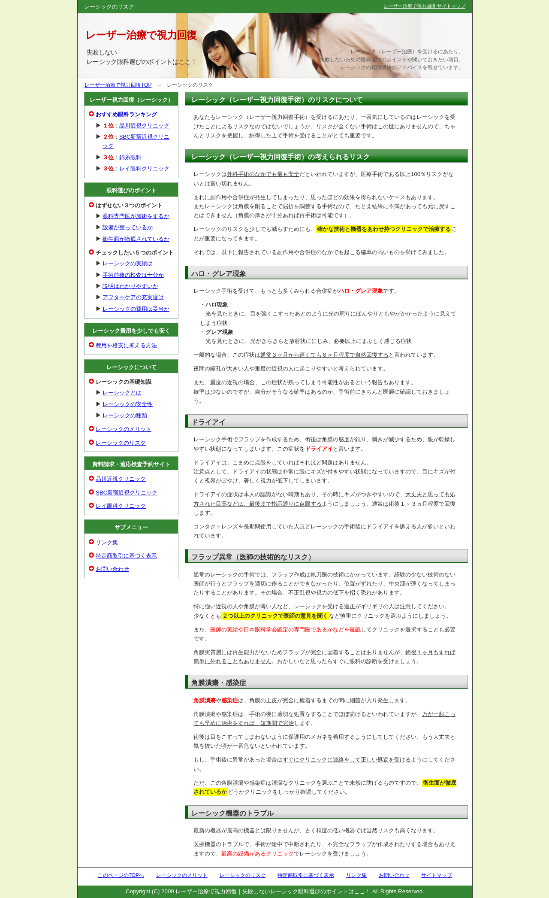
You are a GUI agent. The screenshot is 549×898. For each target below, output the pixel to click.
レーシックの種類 (125, 416)
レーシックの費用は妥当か (136, 309)
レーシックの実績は (128, 264)
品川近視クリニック (144, 126)
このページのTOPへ (121, 875)
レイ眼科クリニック (144, 169)
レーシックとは (122, 393)
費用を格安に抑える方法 (126, 345)
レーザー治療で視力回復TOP (117, 85)
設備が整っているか (128, 227)
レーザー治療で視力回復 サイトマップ (424, 6)
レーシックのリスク (121, 443)
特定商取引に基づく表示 (126, 555)
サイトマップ (436, 875)
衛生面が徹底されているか (136, 239)
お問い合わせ (112, 569)
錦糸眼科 (130, 158)
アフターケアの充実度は (133, 297)
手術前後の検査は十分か (133, 275)
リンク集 (107, 542)
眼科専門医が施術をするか (136, 216)
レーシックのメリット (123, 429)
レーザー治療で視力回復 (141, 35)
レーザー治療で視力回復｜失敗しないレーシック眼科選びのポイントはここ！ (273, 891)
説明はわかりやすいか (130, 286)
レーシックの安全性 (128, 404)
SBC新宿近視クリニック (126, 492)
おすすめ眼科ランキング (126, 114)
